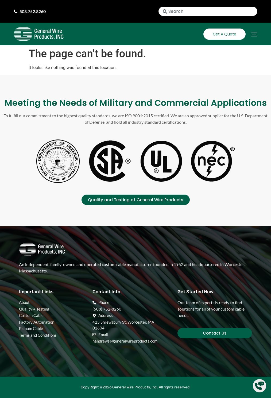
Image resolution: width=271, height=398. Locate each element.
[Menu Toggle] (254, 34)
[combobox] (207, 11)
